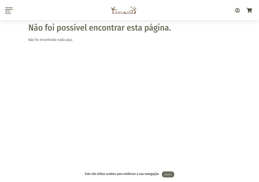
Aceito (168, 174)
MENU (8, 13)
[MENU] (9, 9)
